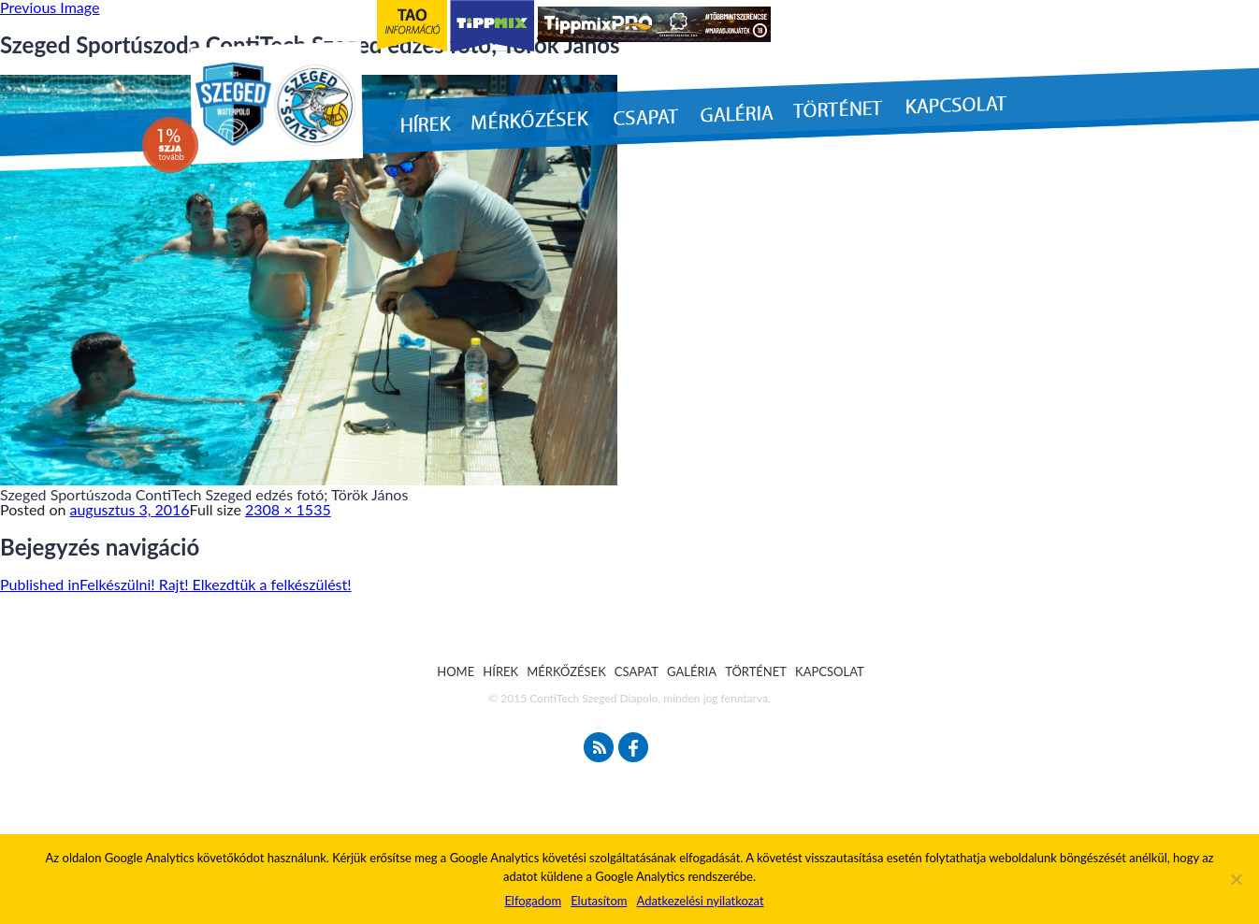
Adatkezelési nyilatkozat (699, 900)
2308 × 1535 (288, 509)
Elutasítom (599, 900)
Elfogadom (532, 900)
